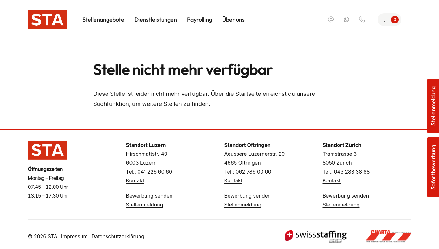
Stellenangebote (103, 19)
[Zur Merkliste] (389, 19)
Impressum (74, 236)
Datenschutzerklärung (117, 236)
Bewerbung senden (149, 196)
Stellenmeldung (144, 204)
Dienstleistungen (155, 19)
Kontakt (135, 180)
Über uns (233, 19)
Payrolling (199, 19)
